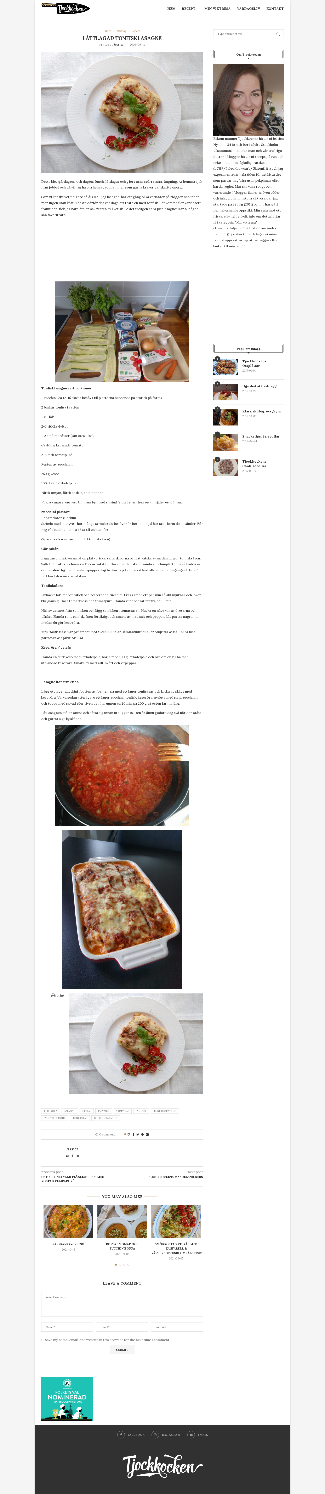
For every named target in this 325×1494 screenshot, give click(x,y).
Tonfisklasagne (54, 1118)
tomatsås (122, 1111)
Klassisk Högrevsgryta (261, 411)
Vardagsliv (248, 8)
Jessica (118, 44)
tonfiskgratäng (165, 1111)
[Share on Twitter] (137, 1134)
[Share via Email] (147, 1134)
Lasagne (69, 1111)
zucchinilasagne (105, 1118)
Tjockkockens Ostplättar (254, 363)
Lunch (107, 31)
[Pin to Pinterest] (142, 1134)
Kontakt (275, 8)
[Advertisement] (122, 250)
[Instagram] (166, 1434)
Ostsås (86, 1111)
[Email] (197, 1434)
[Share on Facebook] (133, 1134)
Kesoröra (50, 1111)
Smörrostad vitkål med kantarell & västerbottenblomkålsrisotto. (180, 1248)
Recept (188, 8)
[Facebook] (130, 1434)
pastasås (103, 1111)
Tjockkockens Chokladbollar (254, 463)
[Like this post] (128, 1134)
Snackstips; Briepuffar (261, 436)
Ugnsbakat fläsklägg (259, 386)
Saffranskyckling (68, 1244)
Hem (171, 8)
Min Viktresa (217, 8)
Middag (121, 31)
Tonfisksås (80, 1118)
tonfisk (141, 1111)
